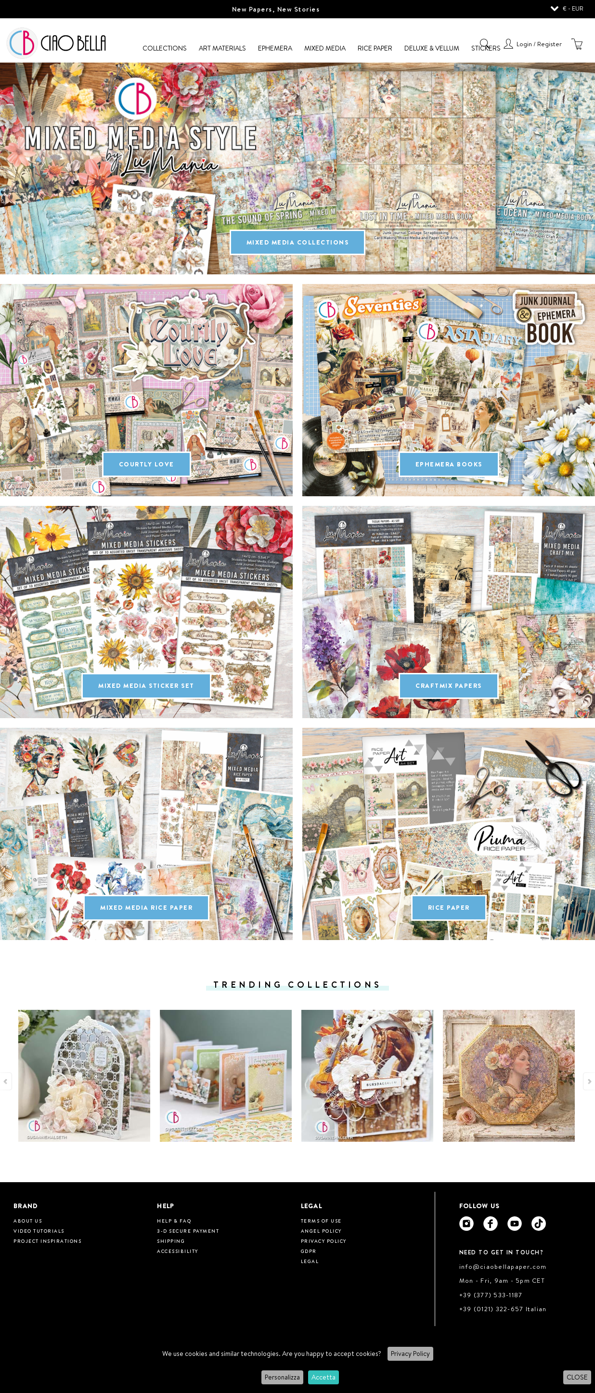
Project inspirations (47, 1241)
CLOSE (577, 1377)
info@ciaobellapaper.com (503, 1266)
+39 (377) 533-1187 (491, 1294)
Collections (164, 48)
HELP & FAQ (174, 1220)
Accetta (323, 1377)
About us (27, 1220)
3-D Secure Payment (188, 1230)
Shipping (171, 1241)
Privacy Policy (410, 1353)
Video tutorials (39, 1230)
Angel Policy (321, 1230)
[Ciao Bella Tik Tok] (538, 1223)
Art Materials (222, 48)
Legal (310, 1261)
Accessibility (177, 1251)
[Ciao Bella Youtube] (514, 1223)
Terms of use (321, 1220)
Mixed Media (325, 48)
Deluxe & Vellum (431, 48)
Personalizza (282, 1377)
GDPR (309, 1251)
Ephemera (275, 48)
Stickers (486, 48)
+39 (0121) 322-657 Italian (503, 1308)
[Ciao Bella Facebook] (490, 1223)
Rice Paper (375, 48)
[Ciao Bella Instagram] (466, 1223)
